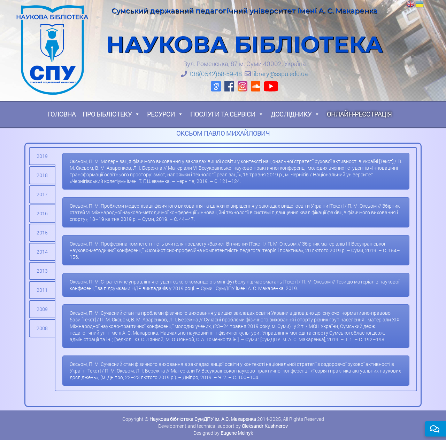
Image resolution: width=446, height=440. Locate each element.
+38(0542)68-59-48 (215, 74)
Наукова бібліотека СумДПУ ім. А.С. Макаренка (202, 419)
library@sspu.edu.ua (280, 74)
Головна (61, 114)
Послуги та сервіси (227, 114)
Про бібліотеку (111, 114)
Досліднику (295, 114)
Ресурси (165, 114)
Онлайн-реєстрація (359, 114)
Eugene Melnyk (237, 433)
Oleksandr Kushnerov (265, 426)
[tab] (42, 156)
